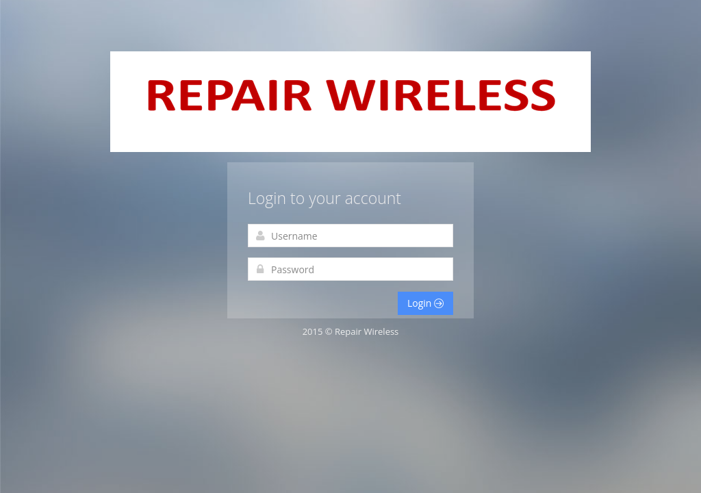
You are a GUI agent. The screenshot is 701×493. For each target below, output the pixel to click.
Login (425, 302)
